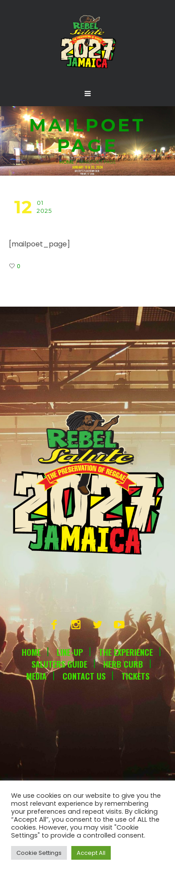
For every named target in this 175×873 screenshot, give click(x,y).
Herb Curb (123, 664)
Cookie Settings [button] (39, 853)
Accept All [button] (91, 853)
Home (66, 161)
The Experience (126, 652)
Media (36, 676)
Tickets (135, 676)
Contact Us (83, 676)
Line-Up (70, 652)
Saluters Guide (59, 664)
